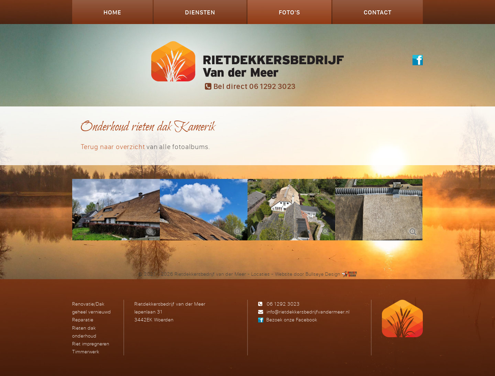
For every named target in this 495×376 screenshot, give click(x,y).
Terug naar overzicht (113, 146)
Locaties (260, 274)
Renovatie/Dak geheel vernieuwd (91, 307)
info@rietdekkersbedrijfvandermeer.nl (308, 311)
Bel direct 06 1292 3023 (250, 86)
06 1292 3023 (283, 303)
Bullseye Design (323, 274)
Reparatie (83, 319)
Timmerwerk (85, 351)
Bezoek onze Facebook (291, 319)
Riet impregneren (90, 343)
